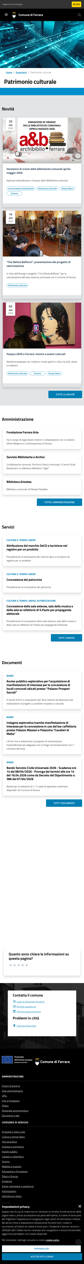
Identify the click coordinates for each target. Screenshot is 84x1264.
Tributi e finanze (10, 1176)
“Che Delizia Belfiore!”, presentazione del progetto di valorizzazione (39, 264)
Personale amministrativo (15, 1110)
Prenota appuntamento (27, 1011)
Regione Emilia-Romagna (13, 4)
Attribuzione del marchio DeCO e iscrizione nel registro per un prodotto (37, 547)
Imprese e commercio (13, 1147)
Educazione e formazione (15, 1171)
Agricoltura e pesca (11, 1196)
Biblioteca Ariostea (19, 481)
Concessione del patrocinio (24, 579)
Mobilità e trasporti (11, 1166)
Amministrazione (13, 1076)
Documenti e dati (10, 1115)
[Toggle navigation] (6, 14)
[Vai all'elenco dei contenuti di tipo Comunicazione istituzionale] (21, 188)
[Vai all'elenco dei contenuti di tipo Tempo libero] (67, 188)
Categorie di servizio (15, 1122)
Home (9, 72)
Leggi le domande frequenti (29, 1001)
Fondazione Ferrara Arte (23, 432)
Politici (5, 1106)
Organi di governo (11, 1086)
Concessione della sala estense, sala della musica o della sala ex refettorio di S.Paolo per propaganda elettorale (40, 610)
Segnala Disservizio (24, 1026)
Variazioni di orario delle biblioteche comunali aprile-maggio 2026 (39, 171)
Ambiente (7, 1181)
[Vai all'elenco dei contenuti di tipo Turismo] (14, 193)
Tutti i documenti (64, 803)
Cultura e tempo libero (13, 1137)
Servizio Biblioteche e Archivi (26, 457)
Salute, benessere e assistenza (18, 1186)
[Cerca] (79, 15)
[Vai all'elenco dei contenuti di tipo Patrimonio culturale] (47, 188)
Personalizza (41, 1248)
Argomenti (21, 72)
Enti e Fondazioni (11, 1101)
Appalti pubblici (9, 1151)
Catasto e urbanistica (13, 1156)
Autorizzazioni (9, 1191)
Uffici (4, 1096)
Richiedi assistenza (24, 1006)
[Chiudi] (80, 1205)
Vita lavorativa (9, 1142)
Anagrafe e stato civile (13, 1132)
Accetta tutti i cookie (42, 1256)
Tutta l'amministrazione (59, 502)
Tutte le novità (65, 394)
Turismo (6, 1161)
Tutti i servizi (66, 638)
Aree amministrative (12, 1091)
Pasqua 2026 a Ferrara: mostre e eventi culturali (36, 354)
